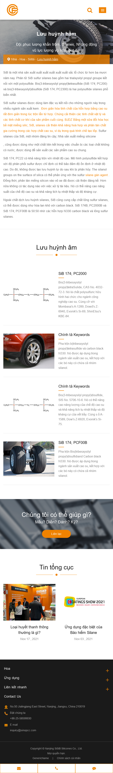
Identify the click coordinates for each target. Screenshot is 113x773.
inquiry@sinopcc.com (23, 730)
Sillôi (31, 59)
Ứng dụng (11, 678)
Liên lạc (56, 533)
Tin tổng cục (56, 567)
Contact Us (12, 696)
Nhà (14, 59)
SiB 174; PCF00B (72, 442)
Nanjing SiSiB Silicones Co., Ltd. (63, 748)
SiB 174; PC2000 (72, 273)
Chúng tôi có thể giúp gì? (56, 514)
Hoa (22, 59)
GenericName (41, 758)
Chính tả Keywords (74, 334)
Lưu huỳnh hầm (47, 59)
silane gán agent (97, 175)
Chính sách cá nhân (68, 758)
